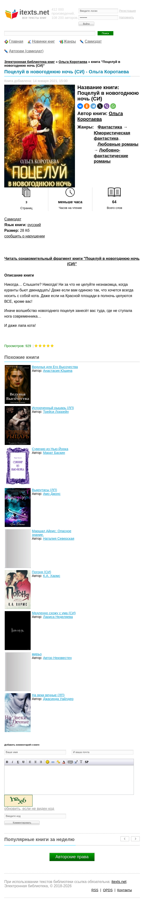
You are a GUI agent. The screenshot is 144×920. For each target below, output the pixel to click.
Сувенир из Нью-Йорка (50, 449)
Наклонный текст (12, 762)
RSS (95, 890)
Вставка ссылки (53, 762)
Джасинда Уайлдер (58, 699)
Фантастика (110, 127)
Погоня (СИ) (41, 572)
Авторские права (71, 856)
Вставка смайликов (47, 762)
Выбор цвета (63, 762)
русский (34, 225)
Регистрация (127, 10)
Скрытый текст (70, 762)
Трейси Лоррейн (56, 412)
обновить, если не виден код (29, 809)
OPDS (108, 890)
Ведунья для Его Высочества (55, 367)
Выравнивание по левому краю (30, 762)
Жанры (70, 41)
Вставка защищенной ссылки (58, 762)
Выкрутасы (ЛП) (44, 490)
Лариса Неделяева (58, 617)
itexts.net (118, 882)
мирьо (36, 654)
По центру (35, 762)
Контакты (124, 890)
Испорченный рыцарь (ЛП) (53, 408)
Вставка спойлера (86, 762)
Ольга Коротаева (100, 116)
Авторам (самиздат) (26, 51)
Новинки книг (43, 41)
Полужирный (7, 762)
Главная (16, 41)
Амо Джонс (52, 494)
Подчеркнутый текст (18, 762)
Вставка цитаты (75, 762)
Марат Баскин (54, 453)
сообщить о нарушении (24, 236)
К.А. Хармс (51, 576)
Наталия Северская (58, 538)
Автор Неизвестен (57, 658)
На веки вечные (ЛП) (48, 695)
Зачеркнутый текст (23, 762)
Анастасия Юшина (57, 371)
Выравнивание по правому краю (41, 762)
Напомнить (126, 17)
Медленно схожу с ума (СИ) (54, 613)
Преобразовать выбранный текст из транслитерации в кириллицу (81, 762)
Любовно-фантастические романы (111, 156)
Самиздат (93, 41)
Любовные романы (118, 144)
